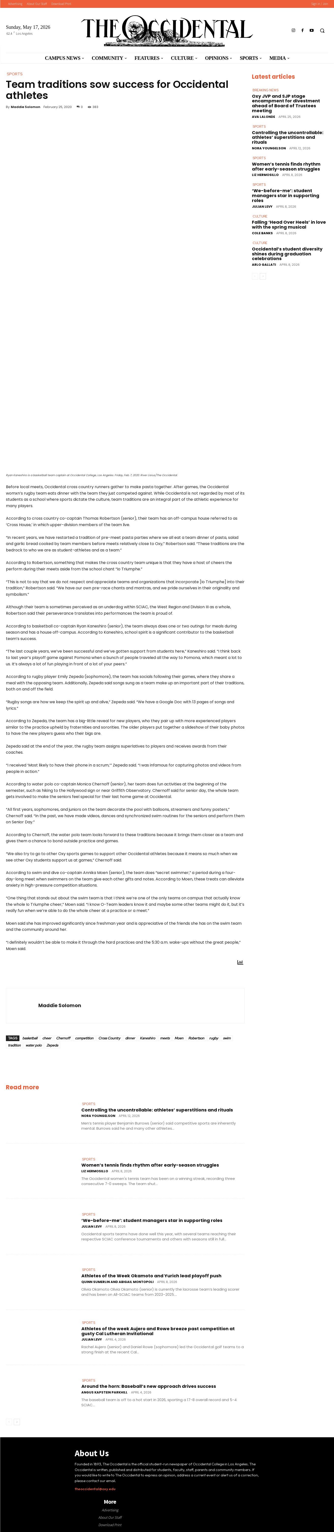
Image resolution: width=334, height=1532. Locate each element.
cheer (46, 1038)
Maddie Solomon (25, 107)
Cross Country (109, 1038)
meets (165, 1038)
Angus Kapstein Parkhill (104, 1392)
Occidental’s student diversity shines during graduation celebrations (287, 254)
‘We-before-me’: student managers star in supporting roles (151, 1220)
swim (227, 1038)
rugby (213, 1038)
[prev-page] (9, 1422)
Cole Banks (262, 233)
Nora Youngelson (98, 1115)
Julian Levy (91, 1226)
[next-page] (17, 1422)
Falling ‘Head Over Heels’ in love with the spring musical (289, 224)
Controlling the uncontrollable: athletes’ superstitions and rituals (157, 1110)
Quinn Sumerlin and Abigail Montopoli (117, 1282)
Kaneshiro (147, 1038)
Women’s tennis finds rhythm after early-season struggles (150, 1165)
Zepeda (52, 1045)
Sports (88, 1104)
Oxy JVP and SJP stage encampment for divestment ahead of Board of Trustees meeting (286, 103)
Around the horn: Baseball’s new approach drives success (148, 1386)
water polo (34, 1045)
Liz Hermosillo (94, 1171)
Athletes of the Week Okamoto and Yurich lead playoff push (151, 1276)
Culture (260, 216)
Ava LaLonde (263, 116)
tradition (14, 1045)
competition (84, 1038)
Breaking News (265, 90)
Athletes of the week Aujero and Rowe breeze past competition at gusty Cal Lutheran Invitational (158, 1331)
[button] (322, 30)
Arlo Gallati (264, 264)
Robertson (196, 1038)
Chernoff (63, 1038)
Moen (178, 1038)
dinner (130, 1038)
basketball (29, 1038)
